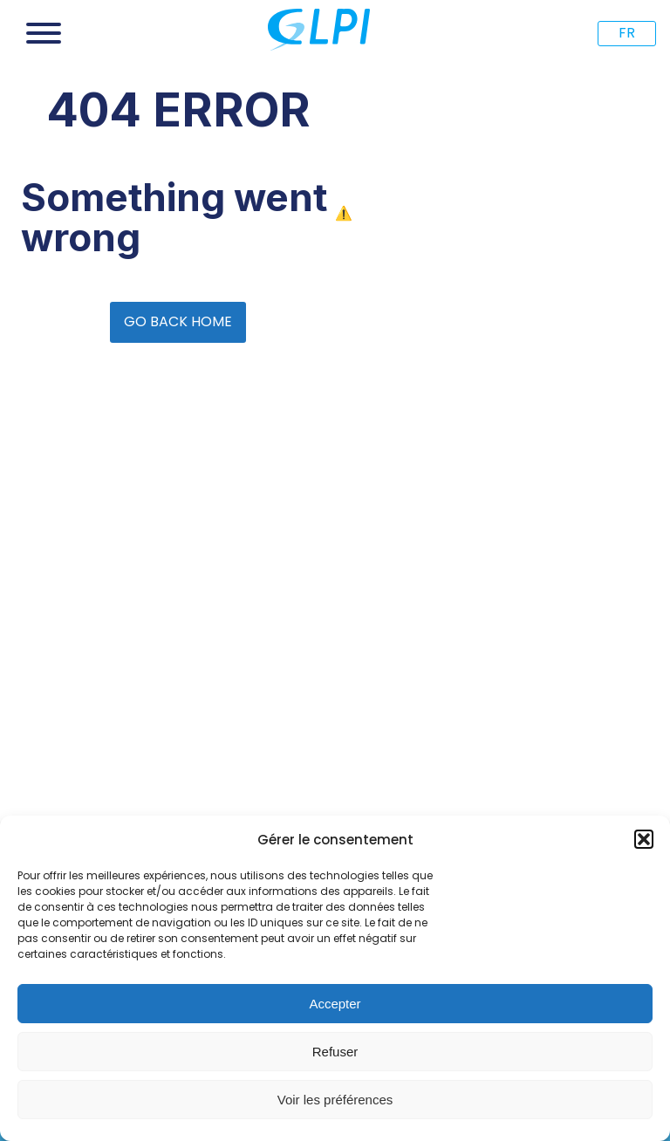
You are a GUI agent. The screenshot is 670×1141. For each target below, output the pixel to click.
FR (627, 33)
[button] (644, 839)
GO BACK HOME (178, 321)
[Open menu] (43, 33)
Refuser (335, 1051)
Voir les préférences (335, 1099)
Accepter (334, 1003)
